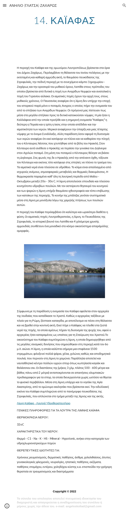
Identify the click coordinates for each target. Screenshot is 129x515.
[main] (64, 20)
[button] (4, 5)
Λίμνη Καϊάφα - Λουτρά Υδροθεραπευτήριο (43, 403)
